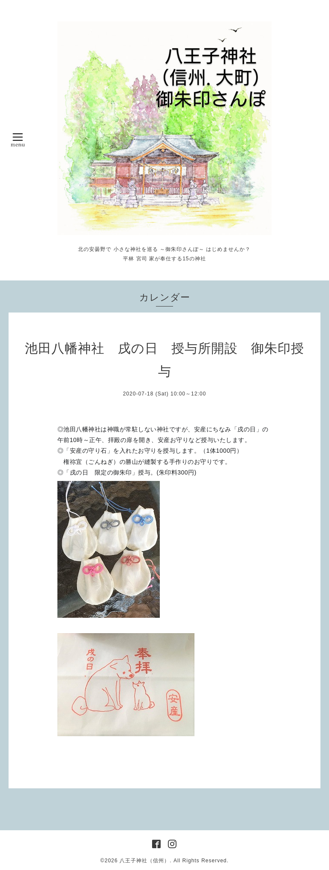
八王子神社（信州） (145, 861)
